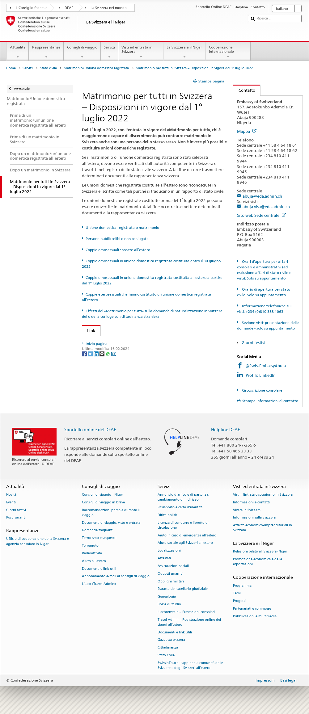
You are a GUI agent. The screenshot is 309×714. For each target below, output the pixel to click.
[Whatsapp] (108, 388)
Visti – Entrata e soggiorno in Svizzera (263, 495)
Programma (242, 586)
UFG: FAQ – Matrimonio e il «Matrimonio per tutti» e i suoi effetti (149, 342)
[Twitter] (91, 388)
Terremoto (90, 546)
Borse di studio (169, 604)
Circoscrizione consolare (261, 390)
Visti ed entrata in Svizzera (141, 52)
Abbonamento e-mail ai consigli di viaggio (116, 576)
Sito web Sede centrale (261, 215)
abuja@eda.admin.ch (262, 196)
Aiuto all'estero (94, 561)
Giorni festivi (253, 342)
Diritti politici (168, 515)
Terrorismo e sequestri (99, 538)
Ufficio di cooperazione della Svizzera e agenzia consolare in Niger (37, 541)
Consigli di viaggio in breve (103, 502)
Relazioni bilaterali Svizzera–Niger (260, 552)
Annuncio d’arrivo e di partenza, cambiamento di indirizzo (183, 497)
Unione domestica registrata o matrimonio (122, 227)
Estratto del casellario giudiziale (183, 589)
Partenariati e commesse (252, 609)
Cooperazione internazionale (228, 52)
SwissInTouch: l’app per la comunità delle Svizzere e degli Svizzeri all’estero (190, 665)
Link (88, 330)
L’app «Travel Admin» (99, 584)
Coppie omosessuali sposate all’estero (118, 249)
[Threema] (102, 388)
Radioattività (92, 553)
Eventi (11, 502)
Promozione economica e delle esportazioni (257, 561)
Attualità (17, 52)
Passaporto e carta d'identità (180, 507)
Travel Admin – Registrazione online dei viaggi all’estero (189, 622)
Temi (237, 593)
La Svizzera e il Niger (184, 52)
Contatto (244, 90)
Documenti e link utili (99, 569)
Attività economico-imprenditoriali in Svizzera (262, 527)
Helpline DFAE (225, 429)
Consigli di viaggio (82, 52)
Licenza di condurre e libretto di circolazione (183, 525)
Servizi (109, 52)
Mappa (246, 131)
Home (11, 68)
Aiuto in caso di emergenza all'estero (187, 535)
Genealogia (167, 597)
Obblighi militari (171, 581)
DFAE (69, 8)
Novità (11, 495)
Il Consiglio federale (31, 8)
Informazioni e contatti (251, 502)
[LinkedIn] (96, 388)
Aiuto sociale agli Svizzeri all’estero (185, 543)
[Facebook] (85, 388)
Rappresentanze (46, 52)
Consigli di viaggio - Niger (102, 495)
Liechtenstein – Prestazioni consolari (186, 612)
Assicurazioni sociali (173, 566)
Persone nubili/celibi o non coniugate (117, 238)
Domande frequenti (97, 530)
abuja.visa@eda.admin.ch (266, 206)
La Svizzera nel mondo (109, 8)
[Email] (113, 388)
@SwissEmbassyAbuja (265, 365)
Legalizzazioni (169, 551)
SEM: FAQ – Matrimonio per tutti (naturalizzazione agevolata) (146, 351)
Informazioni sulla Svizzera (254, 518)
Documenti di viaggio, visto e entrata (111, 523)
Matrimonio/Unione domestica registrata (96, 68)
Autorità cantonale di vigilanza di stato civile (130, 361)
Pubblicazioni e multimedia (255, 616)
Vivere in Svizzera (246, 510)
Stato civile (48, 68)
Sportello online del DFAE (90, 429)
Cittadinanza (168, 648)
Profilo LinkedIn (261, 375)
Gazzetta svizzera (171, 640)
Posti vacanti (16, 518)
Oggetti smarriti (170, 574)
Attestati (164, 558)
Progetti (239, 601)
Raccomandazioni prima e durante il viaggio (111, 512)
